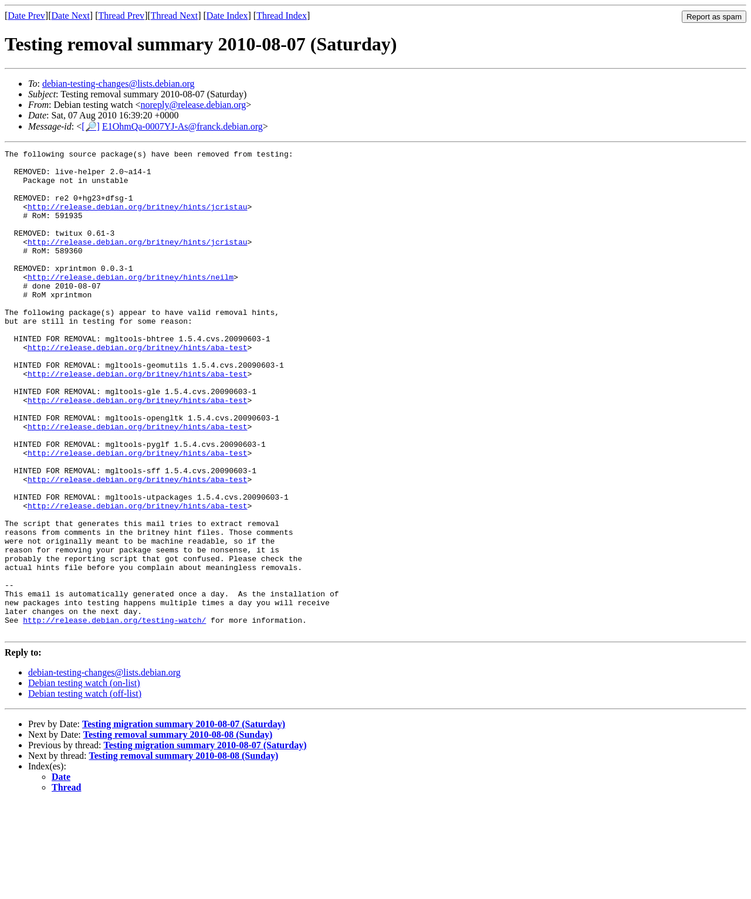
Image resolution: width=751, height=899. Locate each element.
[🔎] (91, 126)
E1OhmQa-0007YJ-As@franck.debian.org (182, 126)
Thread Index (281, 16)
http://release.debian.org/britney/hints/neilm (131, 303)
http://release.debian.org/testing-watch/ (114, 715)
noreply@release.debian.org (193, 105)
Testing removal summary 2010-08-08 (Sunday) (178, 831)
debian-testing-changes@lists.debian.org (118, 84)
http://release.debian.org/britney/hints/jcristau (137, 218)
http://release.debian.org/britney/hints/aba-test (137, 387)
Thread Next (174, 16)
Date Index (227, 16)
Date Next (71, 16)
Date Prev (26, 16)
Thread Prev (121, 16)
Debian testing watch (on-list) (84, 780)
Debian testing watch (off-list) (84, 790)
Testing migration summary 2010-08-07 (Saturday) (183, 821)
